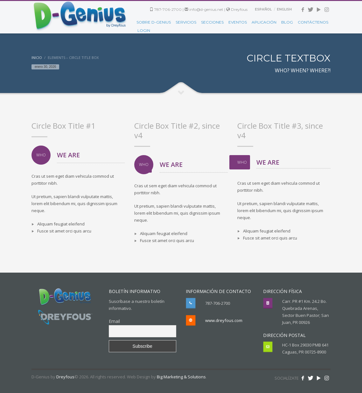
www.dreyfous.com (223, 320)
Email (114, 321)
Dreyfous (236, 9)
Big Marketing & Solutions (181, 377)
